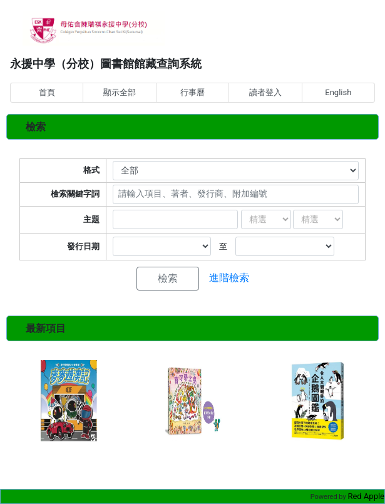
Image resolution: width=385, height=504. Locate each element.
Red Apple (365, 496)
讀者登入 (265, 92)
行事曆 (192, 92)
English (338, 92)
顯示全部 (119, 92)
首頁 (47, 92)
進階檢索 (229, 278)
